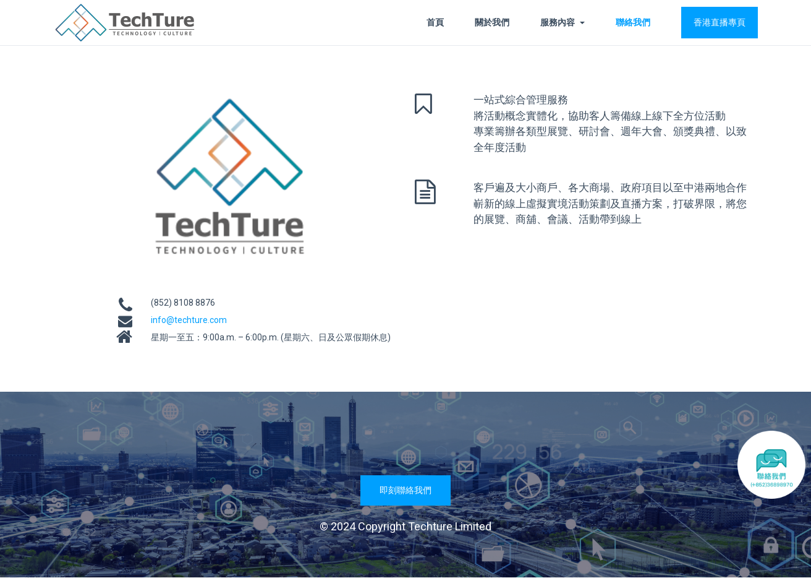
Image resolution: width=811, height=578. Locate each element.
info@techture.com (189, 320)
